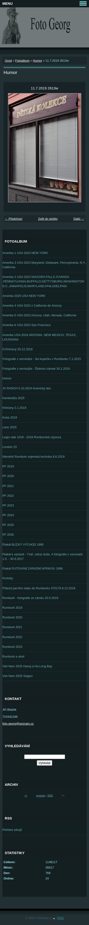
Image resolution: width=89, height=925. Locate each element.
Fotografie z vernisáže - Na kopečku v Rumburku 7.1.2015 (41, 359)
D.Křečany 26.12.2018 (17, 349)
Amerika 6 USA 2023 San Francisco (26, 325)
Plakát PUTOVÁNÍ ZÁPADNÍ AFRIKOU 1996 (32, 568)
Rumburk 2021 (12, 627)
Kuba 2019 (9, 417)
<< (25, 795)
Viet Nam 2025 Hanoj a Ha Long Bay (27, 666)
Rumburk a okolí (13, 656)
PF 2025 (8, 525)
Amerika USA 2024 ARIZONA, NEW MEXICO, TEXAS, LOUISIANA (39, 337)
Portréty (7, 578)
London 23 (9, 447)
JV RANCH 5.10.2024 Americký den (26, 388)
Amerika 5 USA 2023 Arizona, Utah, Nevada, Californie (39, 315)
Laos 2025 (9, 427)
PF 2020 (8, 476)
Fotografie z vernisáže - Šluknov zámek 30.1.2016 (36, 368)
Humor (37, 60)
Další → (78, 219)
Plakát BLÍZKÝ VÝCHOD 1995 (23, 544)
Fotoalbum (22, 60)
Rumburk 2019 (12, 607)
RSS (60, 918)
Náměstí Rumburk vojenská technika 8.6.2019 (33, 456)
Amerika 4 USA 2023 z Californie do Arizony (32, 305)
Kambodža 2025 (13, 398)
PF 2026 (8, 534)
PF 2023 (8, 505)
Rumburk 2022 (12, 637)
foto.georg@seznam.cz (18, 723)
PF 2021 (8, 486)
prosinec (40, 795)
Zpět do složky (48, 219)
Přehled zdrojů (12, 830)
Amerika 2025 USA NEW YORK (23, 296)
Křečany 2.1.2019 (14, 408)
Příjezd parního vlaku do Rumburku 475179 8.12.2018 (38, 588)
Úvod (8, 60)
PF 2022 (8, 495)
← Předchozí (13, 219)
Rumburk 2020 (12, 617)
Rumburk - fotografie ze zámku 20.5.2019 (30, 598)
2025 (50, 795)
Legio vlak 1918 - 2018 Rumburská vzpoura (31, 437)
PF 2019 (8, 466)
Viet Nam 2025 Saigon (17, 676)
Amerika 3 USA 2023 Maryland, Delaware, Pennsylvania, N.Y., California (44, 265)
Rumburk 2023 (12, 647)
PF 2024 (8, 515)
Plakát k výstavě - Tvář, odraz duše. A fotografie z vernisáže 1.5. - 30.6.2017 (42, 556)
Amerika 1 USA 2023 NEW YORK (25, 253)
